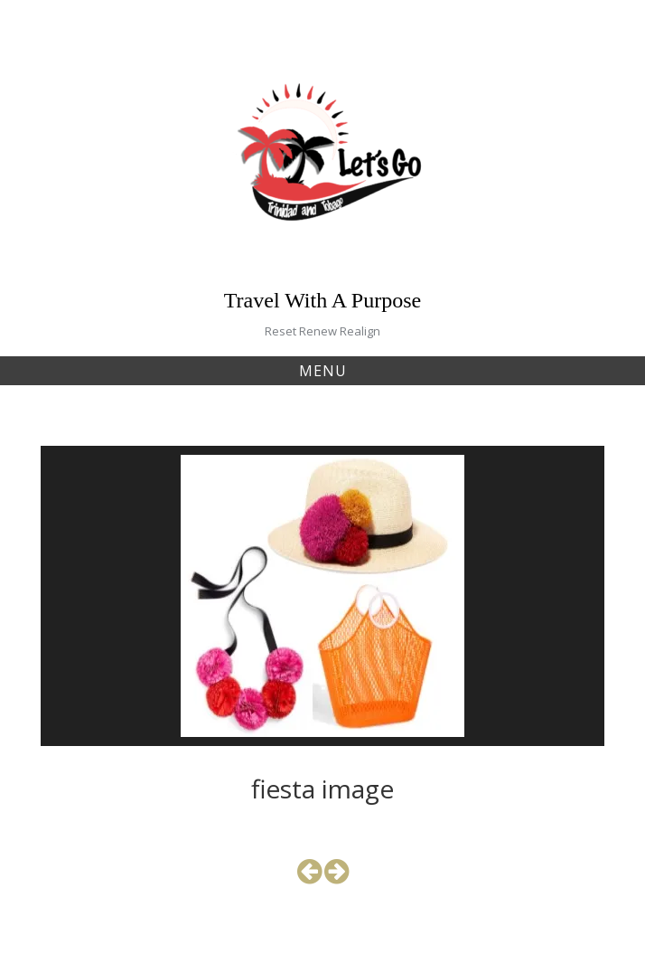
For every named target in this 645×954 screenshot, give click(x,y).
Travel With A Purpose (322, 300)
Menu (323, 371)
